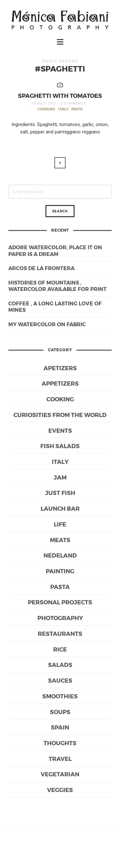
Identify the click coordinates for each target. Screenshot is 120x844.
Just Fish (60, 492)
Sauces (60, 680)
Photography (60, 617)
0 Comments (72, 103)
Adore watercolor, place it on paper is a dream (55, 250)
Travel (60, 758)
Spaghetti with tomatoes (60, 95)
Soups (60, 711)
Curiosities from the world (60, 414)
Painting (60, 570)
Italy (63, 109)
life (60, 524)
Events (60, 430)
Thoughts (60, 742)
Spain (60, 727)
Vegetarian (60, 774)
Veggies (60, 789)
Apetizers (60, 367)
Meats (60, 539)
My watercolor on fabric (47, 324)
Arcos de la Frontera (41, 268)
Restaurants (60, 633)
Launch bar (60, 508)
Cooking (46, 109)
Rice (60, 649)
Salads (60, 664)
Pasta (77, 109)
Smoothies (60, 696)
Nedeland (60, 555)
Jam (60, 477)
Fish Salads (60, 445)
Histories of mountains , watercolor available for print (57, 285)
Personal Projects (60, 602)
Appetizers (60, 383)
